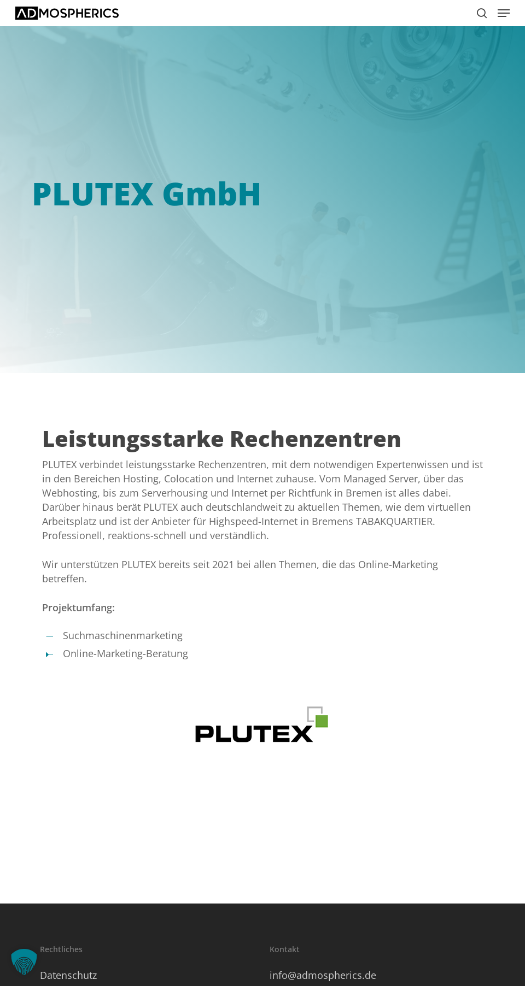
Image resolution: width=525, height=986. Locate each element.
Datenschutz (68, 975)
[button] (504, 13)
